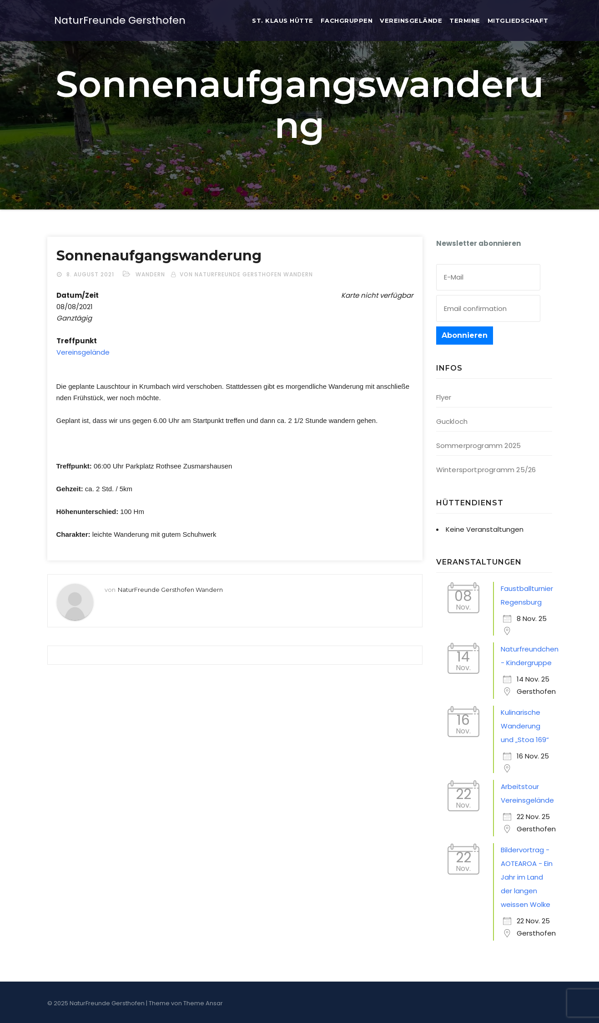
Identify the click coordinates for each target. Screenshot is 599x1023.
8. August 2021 (91, 274)
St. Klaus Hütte (282, 20)
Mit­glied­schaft (518, 20)
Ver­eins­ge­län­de (411, 20)
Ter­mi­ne (464, 20)
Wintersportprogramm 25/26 (486, 469)
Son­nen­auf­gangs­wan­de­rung (159, 255)
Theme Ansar (203, 1003)
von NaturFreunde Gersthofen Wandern (246, 274)
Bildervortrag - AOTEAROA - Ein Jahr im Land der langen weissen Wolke (527, 877)
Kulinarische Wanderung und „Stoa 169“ (525, 725)
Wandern (150, 274)
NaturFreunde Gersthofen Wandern (170, 589)
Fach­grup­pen (347, 20)
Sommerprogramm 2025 (478, 445)
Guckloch (452, 421)
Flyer (444, 397)
